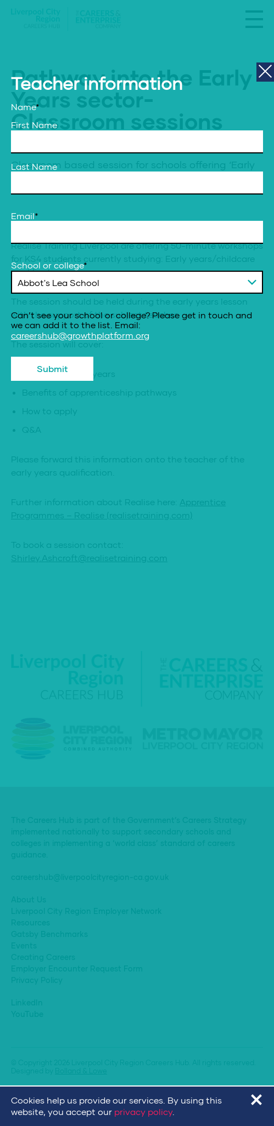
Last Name (34, 167)
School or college (49, 265)
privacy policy (143, 1111)
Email (24, 216)
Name (25, 107)
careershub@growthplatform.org (80, 335)
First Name (34, 125)
